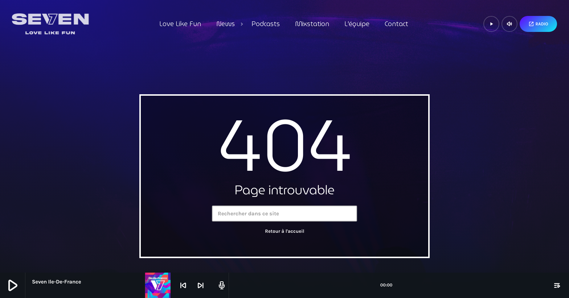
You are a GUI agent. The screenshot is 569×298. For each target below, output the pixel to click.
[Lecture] (491, 24)
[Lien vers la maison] (50, 24)
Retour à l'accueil (284, 231)
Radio (538, 24)
